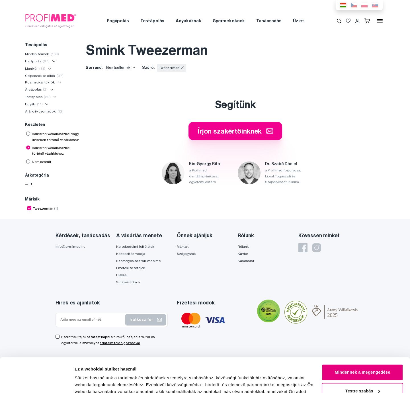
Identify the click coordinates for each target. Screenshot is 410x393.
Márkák (182, 246)
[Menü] (380, 20)
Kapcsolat (246, 261)
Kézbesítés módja (130, 253)
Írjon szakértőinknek (235, 131)
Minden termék (42, 54)
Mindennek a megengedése (362, 339)
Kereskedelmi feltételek (135, 246)
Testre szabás (362, 358)
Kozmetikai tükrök (43, 82)
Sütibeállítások (128, 282)
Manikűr (35, 68)
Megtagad (362, 377)
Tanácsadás (269, 21)
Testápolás (152, 21)
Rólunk (243, 246)
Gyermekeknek (229, 21)
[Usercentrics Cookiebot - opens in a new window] (37, 382)
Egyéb (33, 104)
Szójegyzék (186, 253)
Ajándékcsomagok (44, 111)
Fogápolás (118, 21)
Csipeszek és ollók (44, 75)
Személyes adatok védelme (138, 261)
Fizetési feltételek (130, 268)
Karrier (243, 253)
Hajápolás (37, 61)
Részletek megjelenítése (99, 381)
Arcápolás (36, 89)
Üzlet (298, 21)
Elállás (121, 275)
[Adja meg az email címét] (91, 319)
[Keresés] (339, 20)
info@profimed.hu (70, 246)
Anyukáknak (188, 21)
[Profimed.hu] (50, 20)
